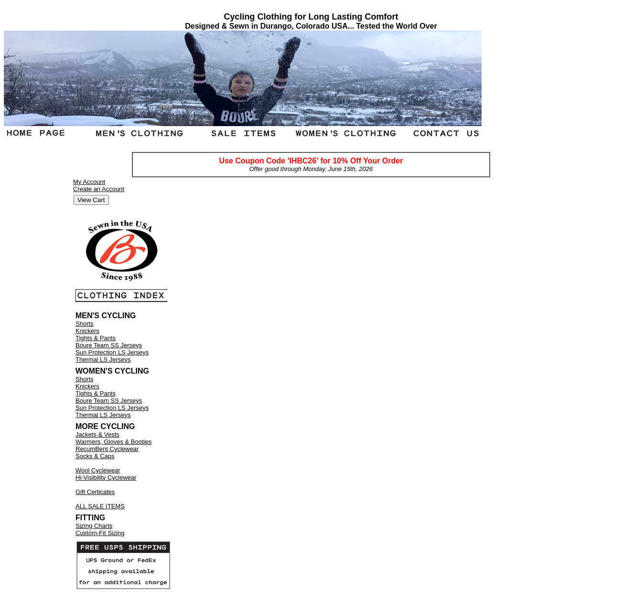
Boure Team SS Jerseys (108, 345)
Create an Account (98, 189)
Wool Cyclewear (97, 470)
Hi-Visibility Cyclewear (106, 477)
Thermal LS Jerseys (103, 359)
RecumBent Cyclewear (107, 448)
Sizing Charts (93, 525)
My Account (89, 181)
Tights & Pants (95, 338)
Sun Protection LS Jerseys (112, 352)
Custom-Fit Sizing (100, 533)
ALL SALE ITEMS (100, 506)
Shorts (84, 323)
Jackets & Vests (97, 434)
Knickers (87, 330)
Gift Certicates (95, 491)
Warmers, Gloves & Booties (113, 441)
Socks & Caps (95, 456)
